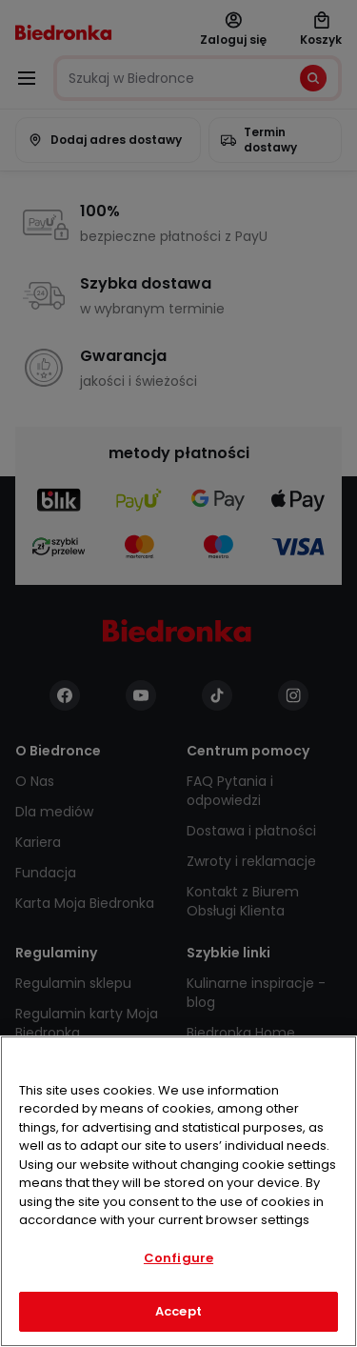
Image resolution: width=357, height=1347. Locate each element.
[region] (178, 1191)
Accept (178, 1311)
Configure (178, 1258)
